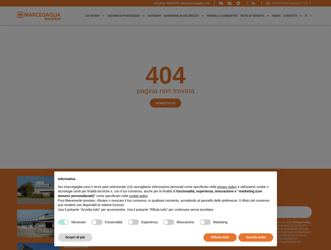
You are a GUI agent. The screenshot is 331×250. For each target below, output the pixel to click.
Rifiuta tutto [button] (220, 237)
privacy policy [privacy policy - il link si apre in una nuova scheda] (227, 187)
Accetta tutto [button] (256, 237)
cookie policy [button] (138, 196)
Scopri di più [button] (75, 237)
